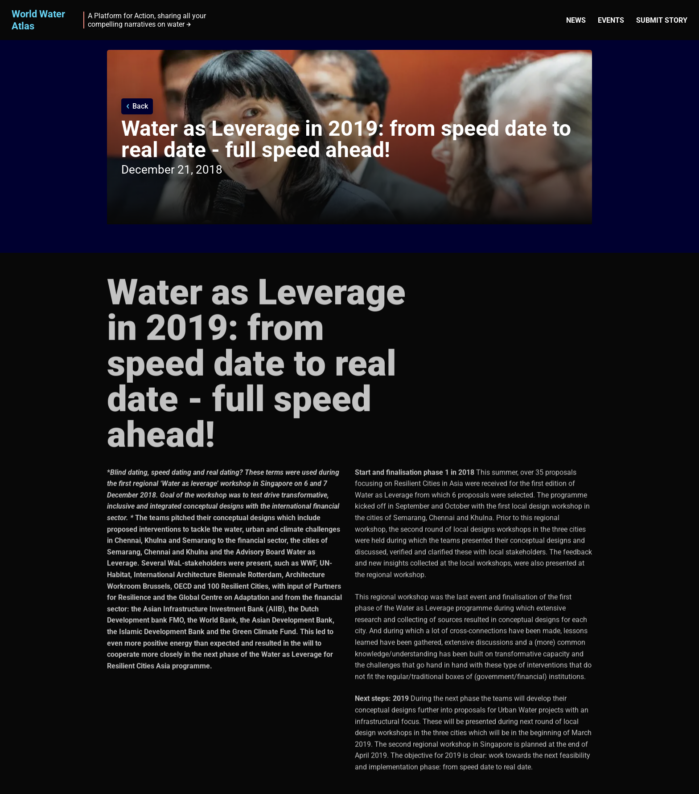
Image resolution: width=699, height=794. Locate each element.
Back (140, 106)
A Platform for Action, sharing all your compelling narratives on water (147, 20)
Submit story (661, 20)
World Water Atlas (38, 20)
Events (611, 20)
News (576, 20)
